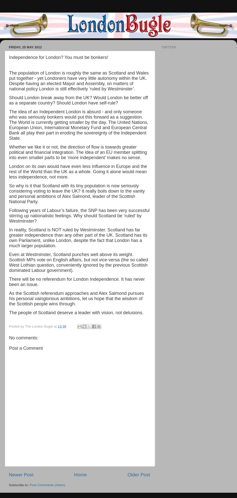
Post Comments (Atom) (47, 485)
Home (80, 474)
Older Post (139, 474)
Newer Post (21, 474)
